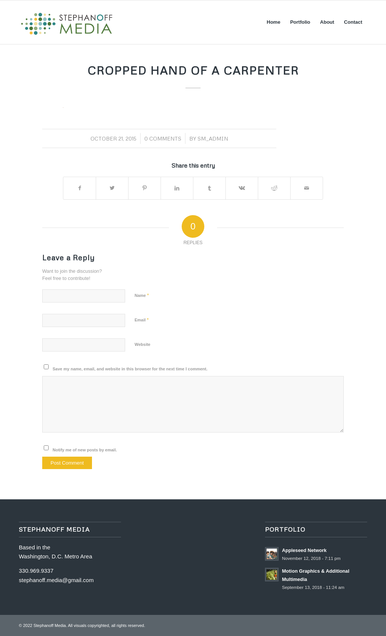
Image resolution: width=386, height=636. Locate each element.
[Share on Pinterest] (145, 188)
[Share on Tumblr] (209, 188)
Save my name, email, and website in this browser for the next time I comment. (130, 369)
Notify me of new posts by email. (85, 450)
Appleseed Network (304, 550)
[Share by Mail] (307, 188)
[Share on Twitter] (112, 188)
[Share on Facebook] (79, 188)
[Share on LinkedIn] (177, 188)
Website (142, 344)
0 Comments (162, 138)
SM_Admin (213, 138)
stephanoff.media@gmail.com (56, 580)
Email (142, 320)
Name (142, 295)
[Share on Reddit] (274, 188)
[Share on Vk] (242, 188)
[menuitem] (273, 22)
